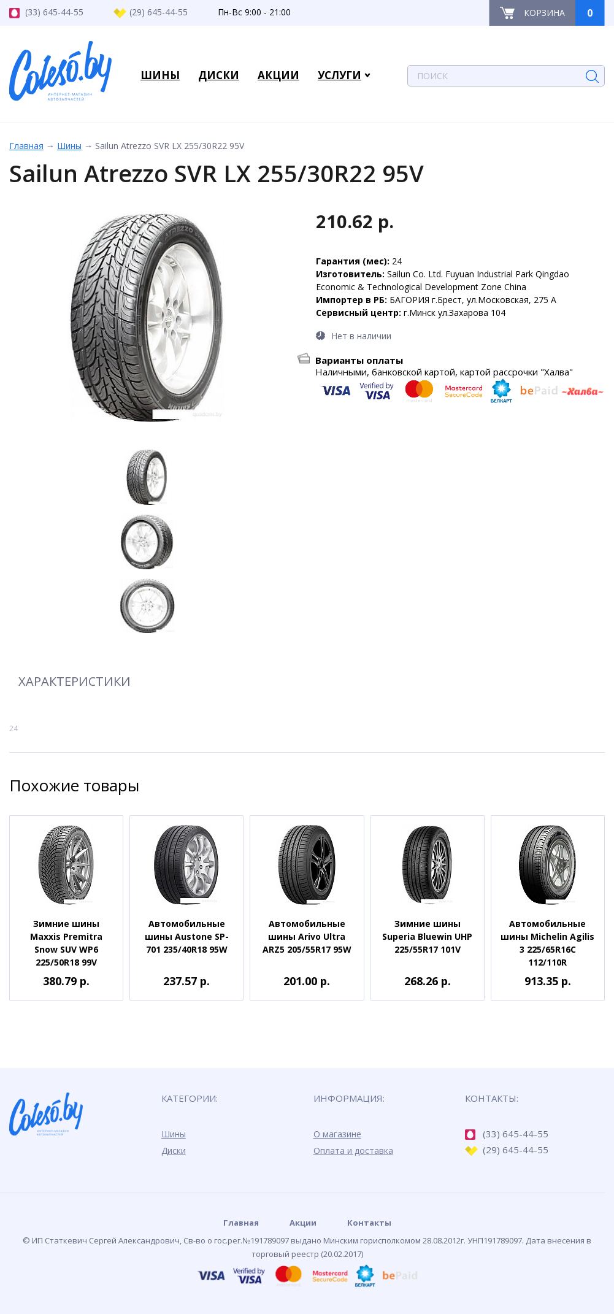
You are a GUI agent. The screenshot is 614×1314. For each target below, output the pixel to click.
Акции (303, 1222)
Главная (26, 146)
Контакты (369, 1222)
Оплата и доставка (353, 1150)
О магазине (337, 1134)
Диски (173, 1150)
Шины (69, 146)
